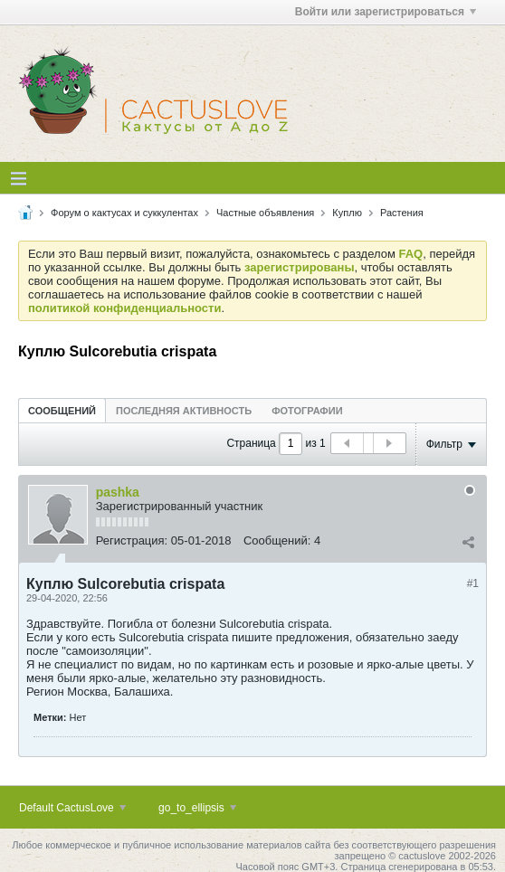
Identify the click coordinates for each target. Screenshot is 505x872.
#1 (473, 583)
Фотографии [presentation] (307, 410)
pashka (117, 492)
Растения (402, 212)
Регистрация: (132, 540)
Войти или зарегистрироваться (385, 11)
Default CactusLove (72, 807)
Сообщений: (276, 540)
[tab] (62, 410)
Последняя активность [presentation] (184, 410)
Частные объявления (265, 212)
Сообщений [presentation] (62, 410)
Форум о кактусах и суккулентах (124, 212)
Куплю (347, 212)
